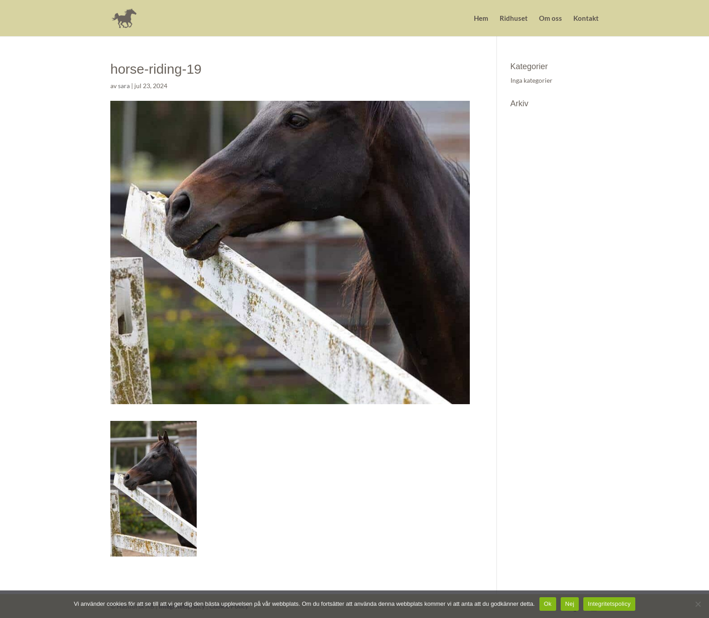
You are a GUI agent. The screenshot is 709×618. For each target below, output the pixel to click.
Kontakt (586, 18)
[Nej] (697, 604)
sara (124, 86)
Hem (481, 18)
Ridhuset (514, 18)
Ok (548, 603)
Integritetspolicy (609, 603)
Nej (569, 603)
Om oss (550, 18)
